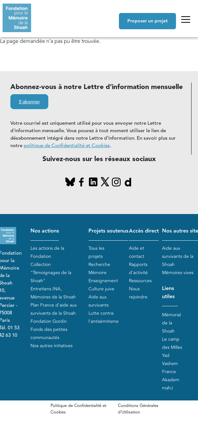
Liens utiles (168, 293)
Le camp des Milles (172, 343)
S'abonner (29, 102)
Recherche (99, 264)
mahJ (167, 388)
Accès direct (144, 231)
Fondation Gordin (48, 321)
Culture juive (101, 288)
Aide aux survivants (98, 301)
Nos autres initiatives (51, 345)
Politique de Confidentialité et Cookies (78, 408)
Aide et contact (136, 252)
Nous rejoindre (138, 292)
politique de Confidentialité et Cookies (67, 145)
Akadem (170, 379)
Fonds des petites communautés (48, 333)
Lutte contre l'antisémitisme (103, 317)
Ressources (140, 280)
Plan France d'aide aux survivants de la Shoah (53, 309)
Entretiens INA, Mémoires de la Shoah (53, 292)
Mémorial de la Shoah (171, 323)
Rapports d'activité (138, 268)
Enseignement (103, 280)
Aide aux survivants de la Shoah (177, 256)
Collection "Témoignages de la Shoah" (50, 272)
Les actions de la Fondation (47, 252)
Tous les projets (96, 252)
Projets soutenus (108, 231)
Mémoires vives (177, 272)
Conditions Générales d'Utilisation (138, 408)
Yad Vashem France (170, 363)
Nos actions (44, 231)
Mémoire (97, 272)
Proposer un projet (147, 21)
